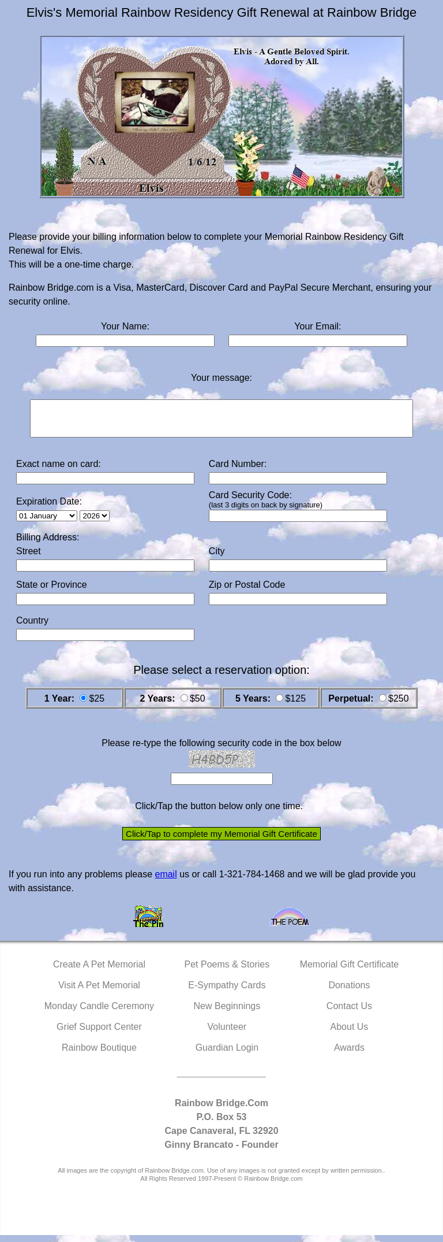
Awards (349, 1054)
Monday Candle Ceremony (99, 1013)
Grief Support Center (99, 1034)
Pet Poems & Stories (227, 971)
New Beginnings (227, 1013)
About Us (350, 1034)
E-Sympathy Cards (226, 992)
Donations (349, 992)
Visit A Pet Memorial (99, 992)
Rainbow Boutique (99, 1054)
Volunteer (227, 1034)
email (166, 881)
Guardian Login (227, 1054)
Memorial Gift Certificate (349, 971)
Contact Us (349, 1013)
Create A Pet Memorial (99, 971)
